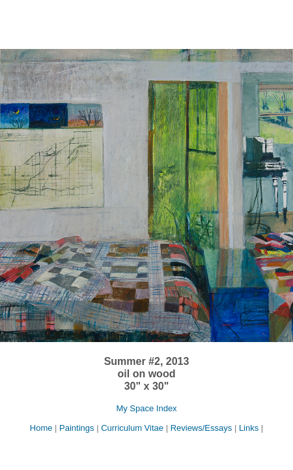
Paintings (76, 428)
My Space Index (146, 408)
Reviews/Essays (201, 428)
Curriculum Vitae (132, 428)
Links (248, 428)
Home (42, 428)
